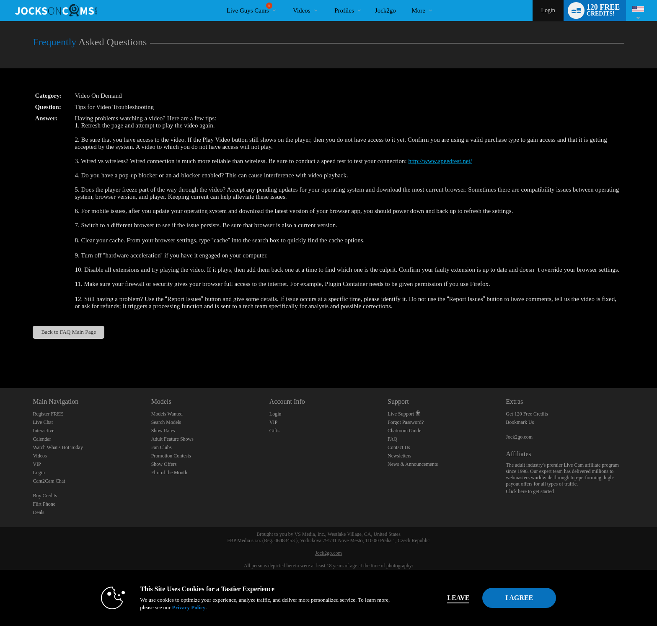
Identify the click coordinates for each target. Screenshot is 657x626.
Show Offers (164, 464)
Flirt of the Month (169, 472)
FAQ (392, 439)
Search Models (166, 422)
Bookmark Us (520, 422)
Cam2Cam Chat (49, 481)
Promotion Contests (171, 456)
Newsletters (399, 456)
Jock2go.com (519, 437)
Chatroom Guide (404, 431)
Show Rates (163, 431)
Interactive (43, 431)
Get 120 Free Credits (527, 414)
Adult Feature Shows (172, 439)
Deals (38, 512)
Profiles (344, 10)
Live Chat (43, 422)
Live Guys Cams (249, 8)
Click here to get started (530, 491)
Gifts (274, 431)
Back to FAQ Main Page (68, 332)
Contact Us (399, 447)
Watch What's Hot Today (58, 447)
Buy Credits (45, 496)
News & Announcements (413, 464)
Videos (301, 10)
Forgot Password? (406, 422)
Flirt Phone (44, 504)
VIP (37, 464)
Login (548, 10)
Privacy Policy (176, 607)
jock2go (385, 10)
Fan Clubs (161, 447)
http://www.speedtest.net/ (440, 161)
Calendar (42, 439)
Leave (446, 597)
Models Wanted (167, 414)
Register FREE (48, 414)
